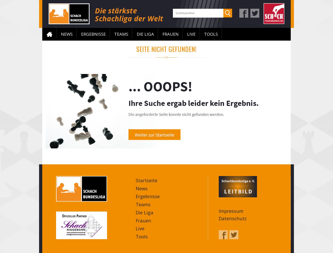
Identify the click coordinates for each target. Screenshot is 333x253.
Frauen (170, 34)
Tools (211, 34)
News (67, 34)
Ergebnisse (93, 34)
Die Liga (145, 34)
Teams (121, 34)
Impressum (231, 211)
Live (191, 34)
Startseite (49, 34)
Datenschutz (233, 218)
